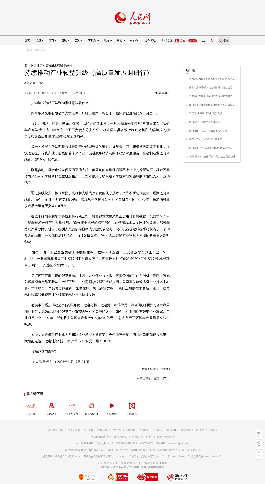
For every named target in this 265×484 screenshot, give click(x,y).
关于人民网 (74, 430)
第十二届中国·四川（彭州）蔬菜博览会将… (212, 87)
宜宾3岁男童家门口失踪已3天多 (205, 113)
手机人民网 (71, 407)
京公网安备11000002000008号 (206, 456)
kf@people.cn (102, 443)
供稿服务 (144, 430)
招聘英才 (102, 430)
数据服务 (158, 430)
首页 (27, 40)
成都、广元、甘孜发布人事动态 (205, 139)
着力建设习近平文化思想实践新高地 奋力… (212, 79)
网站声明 (172, 430)
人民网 (28, 50)
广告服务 (116, 430)
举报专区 (167, 40)
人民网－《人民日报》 (72, 93)
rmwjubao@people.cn (177, 443)
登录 (226, 40)
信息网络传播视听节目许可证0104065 (62, 456)
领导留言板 (91, 407)
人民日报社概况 (55, 430)
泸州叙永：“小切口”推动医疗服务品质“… (211, 148)
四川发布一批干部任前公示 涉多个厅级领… (212, 105)
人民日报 (31, 407)
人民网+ (51, 407)
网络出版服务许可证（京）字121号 (151, 456)
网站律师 (185, 430)
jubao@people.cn (165, 436)
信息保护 (199, 430)
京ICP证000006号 (181, 456)
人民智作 (132, 407)
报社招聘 (89, 430)
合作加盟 (130, 430)
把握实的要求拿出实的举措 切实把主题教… (212, 96)
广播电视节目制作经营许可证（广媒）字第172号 (175, 450)
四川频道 (40, 50)
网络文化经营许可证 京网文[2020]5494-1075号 (108, 456)
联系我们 (213, 430)
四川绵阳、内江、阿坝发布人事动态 (208, 130)
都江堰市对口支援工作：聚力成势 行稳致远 (212, 156)
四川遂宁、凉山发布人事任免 (204, 122)
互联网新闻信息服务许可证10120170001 (84, 450)
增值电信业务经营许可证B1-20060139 (127, 450)
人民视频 (112, 407)
